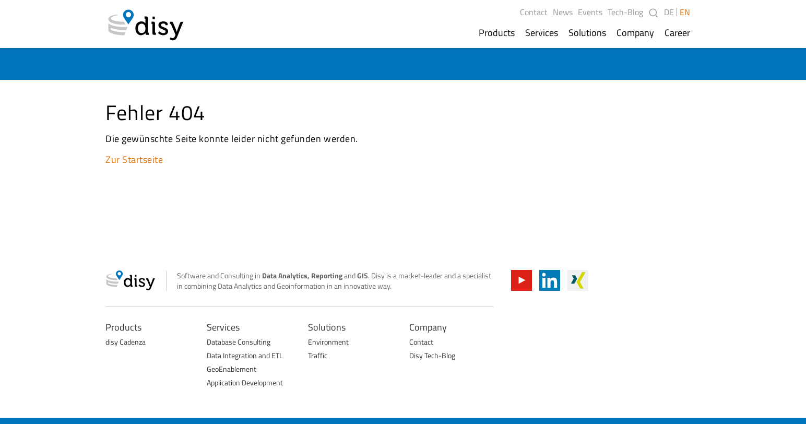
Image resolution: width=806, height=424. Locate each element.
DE (669, 12)
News (563, 12)
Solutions (587, 33)
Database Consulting (238, 341)
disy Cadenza (125, 341)
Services (541, 33)
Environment (328, 341)
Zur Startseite (134, 159)
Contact (534, 12)
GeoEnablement (231, 368)
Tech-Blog (625, 12)
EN (685, 12)
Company (635, 33)
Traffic (317, 355)
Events (590, 12)
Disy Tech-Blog (432, 355)
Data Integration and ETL (245, 355)
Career (677, 33)
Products (497, 33)
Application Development (245, 382)
